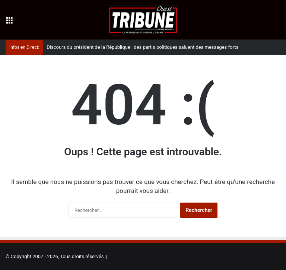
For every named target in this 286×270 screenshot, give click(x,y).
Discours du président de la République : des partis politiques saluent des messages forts (142, 47)
